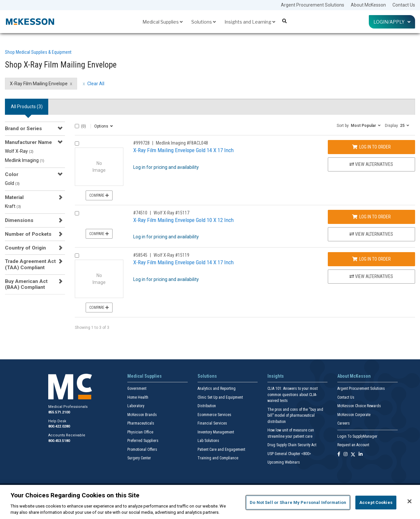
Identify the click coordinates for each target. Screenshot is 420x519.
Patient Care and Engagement (221, 449)
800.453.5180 (59, 441)
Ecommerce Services (214, 414)
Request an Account (353, 445)
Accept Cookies (375, 502)
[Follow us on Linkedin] (361, 454)
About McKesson (368, 5)
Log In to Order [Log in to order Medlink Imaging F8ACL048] (371, 147)
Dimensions (19, 220)
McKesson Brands (142, 414)
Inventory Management (216, 432)
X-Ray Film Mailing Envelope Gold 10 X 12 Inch (183, 220)
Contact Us (403, 5)
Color (11, 174)
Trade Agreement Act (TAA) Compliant (30, 264)
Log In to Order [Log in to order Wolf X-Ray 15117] (371, 216)
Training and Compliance (218, 458)
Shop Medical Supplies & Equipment (38, 52)
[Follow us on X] (353, 454)
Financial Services (212, 423)
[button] (359, 125)
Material (14, 197)
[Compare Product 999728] (77, 143)
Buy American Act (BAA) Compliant (26, 284)
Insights (275, 376)
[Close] (409, 501)
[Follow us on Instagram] (345, 454)
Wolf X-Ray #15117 (171, 212)
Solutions (203, 22)
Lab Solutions (208, 440)
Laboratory (135, 406)
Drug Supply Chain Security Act (291, 445)
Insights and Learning (249, 22)
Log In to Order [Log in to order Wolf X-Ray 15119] (371, 259)
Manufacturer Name (28, 142)
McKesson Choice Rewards (359, 406)
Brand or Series (23, 128)
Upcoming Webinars (283, 462)
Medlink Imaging (24, 160)
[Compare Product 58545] (77, 255)
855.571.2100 (59, 412)
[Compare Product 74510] (77, 213)
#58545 (140, 255)
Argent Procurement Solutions (312, 5)
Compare (99, 195)
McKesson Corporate (353, 414)
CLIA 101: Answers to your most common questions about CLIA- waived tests (292, 394)
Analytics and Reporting (217, 388)
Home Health (137, 397)
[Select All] (77, 126)
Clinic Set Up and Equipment (220, 397)
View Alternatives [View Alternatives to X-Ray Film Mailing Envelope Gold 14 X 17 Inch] (371, 164)
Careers (343, 423)
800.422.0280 (59, 426)
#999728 (141, 143)
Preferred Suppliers (142, 440)
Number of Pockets (28, 234)
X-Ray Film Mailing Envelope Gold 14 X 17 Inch (183, 150)
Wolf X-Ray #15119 (171, 255)
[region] (210, 502)
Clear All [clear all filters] (95, 83)
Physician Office (140, 432)
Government (136, 388)
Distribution (207, 406)
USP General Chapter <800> (289, 453)
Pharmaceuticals (140, 423)
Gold (12, 183)
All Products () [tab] (27, 106)
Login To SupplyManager (357, 436)
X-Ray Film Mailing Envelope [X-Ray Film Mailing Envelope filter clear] (39, 83)
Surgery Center (139, 458)
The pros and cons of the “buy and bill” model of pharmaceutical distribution (295, 415)
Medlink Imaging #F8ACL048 (182, 143)
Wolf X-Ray (19, 151)
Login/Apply (391, 22)
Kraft (13, 206)
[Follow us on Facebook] (338, 454)
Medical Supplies (162, 22)
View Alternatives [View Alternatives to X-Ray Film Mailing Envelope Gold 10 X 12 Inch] (371, 234)
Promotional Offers (142, 449)
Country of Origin (25, 248)
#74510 (140, 212)
